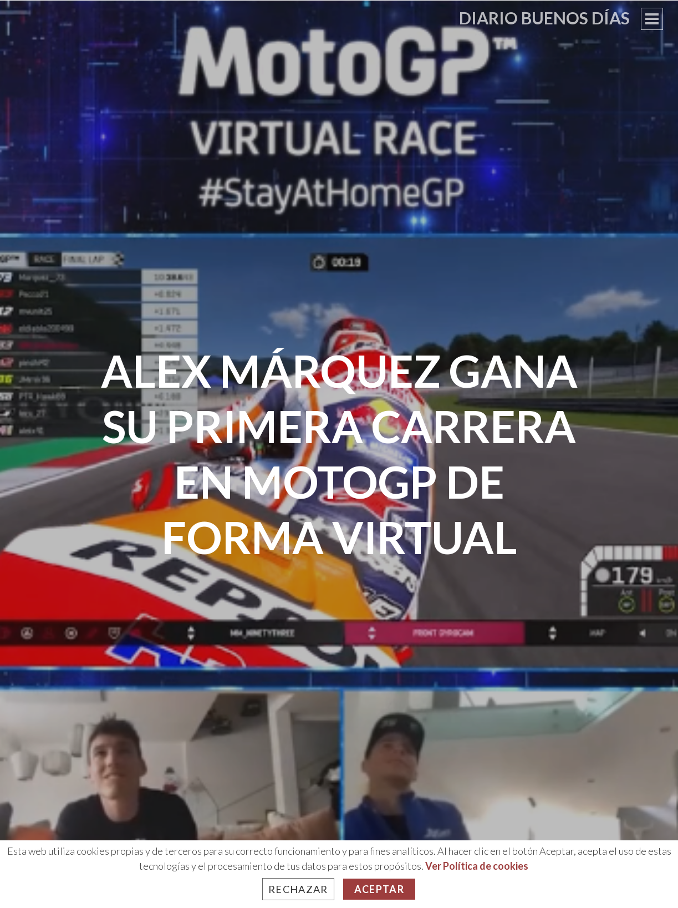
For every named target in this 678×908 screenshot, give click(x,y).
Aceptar (379, 889)
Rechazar (298, 889)
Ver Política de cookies (476, 866)
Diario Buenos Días (544, 18)
